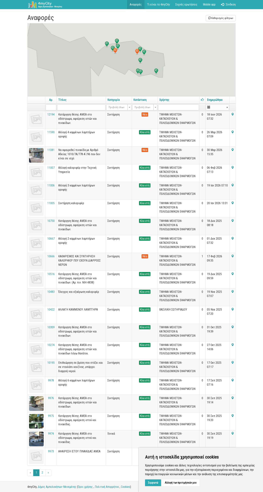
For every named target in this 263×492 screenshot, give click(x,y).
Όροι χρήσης (85, 487)
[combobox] (118, 107)
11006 (51, 185)
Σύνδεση (228, 4)
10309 (51, 327)
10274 (51, 345)
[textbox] (118, 107)
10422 (51, 309)
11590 (51, 132)
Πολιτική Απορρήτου (107, 487)
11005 (51, 203)
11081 (51, 150)
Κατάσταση (139, 100)
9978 (51, 380)
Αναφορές (136, 4)
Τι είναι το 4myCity (158, 4)
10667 (51, 238)
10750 (51, 221)
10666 (51, 256)
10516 (51, 274)
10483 (51, 292)
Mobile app (209, 4)
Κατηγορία (113, 100)
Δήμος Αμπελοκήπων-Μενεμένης (57, 487)
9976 (51, 398)
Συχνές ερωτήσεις (186, 4)
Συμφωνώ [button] (153, 482)
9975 (51, 416)
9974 (51, 433)
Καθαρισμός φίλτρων (220, 18)
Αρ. (51, 100)
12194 (51, 114)
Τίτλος (62, 100)
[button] (115, 51)
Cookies (125, 487)
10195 (51, 362)
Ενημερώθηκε (215, 100)
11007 (51, 167)
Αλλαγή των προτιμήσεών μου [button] (181, 482)
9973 (51, 451)
